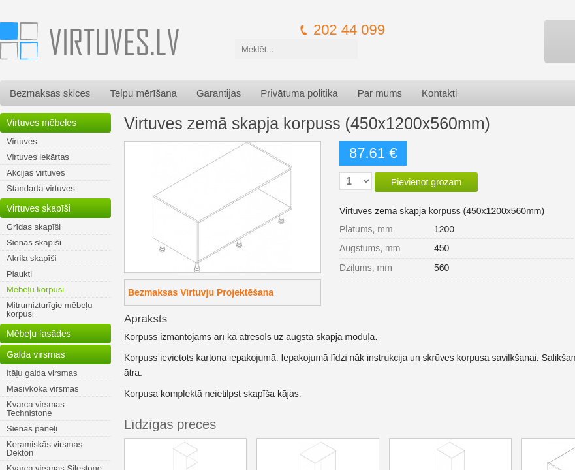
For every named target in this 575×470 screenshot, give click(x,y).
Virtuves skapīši (38, 208)
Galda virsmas (36, 354)
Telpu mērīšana (143, 93)
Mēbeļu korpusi (35, 289)
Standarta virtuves (41, 188)
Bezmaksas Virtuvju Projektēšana (200, 292)
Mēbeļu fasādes (39, 333)
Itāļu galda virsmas (42, 373)
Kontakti (439, 93)
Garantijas (218, 93)
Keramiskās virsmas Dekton (44, 448)
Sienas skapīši (34, 242)
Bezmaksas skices (50, 93)
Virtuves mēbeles (41, 123)
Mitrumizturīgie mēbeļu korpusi (50, 309)
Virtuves (22, 141)
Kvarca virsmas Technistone (36, 409)
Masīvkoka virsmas (43, 389)
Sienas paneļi (32, 428)
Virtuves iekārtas (38, 157)
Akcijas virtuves (36, 173)
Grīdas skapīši (34, 227)
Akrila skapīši (32, 258)
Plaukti (19, 274)
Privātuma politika (298, 93)
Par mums (380, 93)
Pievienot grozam (426, 182)
